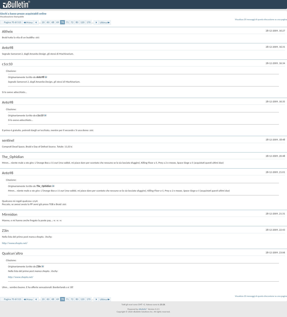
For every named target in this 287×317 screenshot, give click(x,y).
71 (67, 22)
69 (57, 22)
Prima (27, 22)
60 (48, 22)
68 (52, 22)
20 (43, 22)
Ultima (105, 22)
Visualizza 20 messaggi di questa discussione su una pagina (261, 19)
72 (72, 22)
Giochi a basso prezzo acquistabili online (23, 13)
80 (77, 22)
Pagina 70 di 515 (12, 22)
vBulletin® (143, 309)
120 (83, 22)
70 (62, 22)
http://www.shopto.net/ (15, 243)
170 (88, 22)
